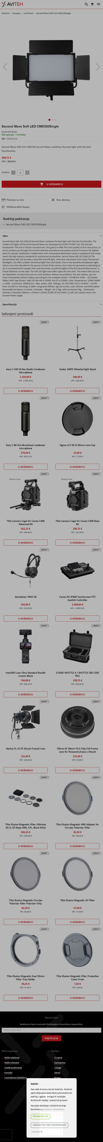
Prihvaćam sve (40, 1116)
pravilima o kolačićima (53, 1109)
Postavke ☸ (37, 1132)
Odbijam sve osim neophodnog (49, 1125)
